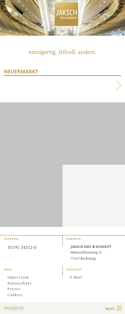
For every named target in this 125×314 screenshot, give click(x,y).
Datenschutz (20, 283)
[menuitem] (31, 277)
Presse (14, 288)
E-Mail (76, 277)
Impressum (18, 277)
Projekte (14, 308)
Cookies (15, 294)
